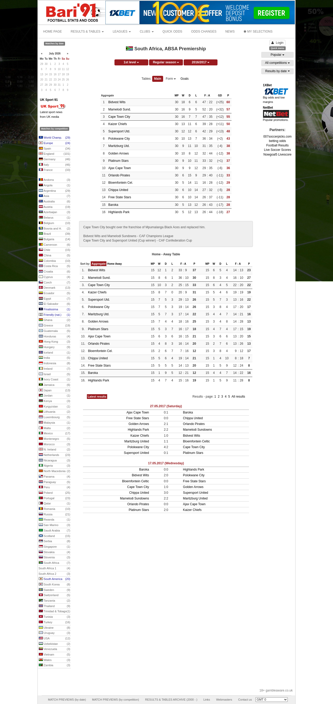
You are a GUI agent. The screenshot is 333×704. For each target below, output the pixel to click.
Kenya (54, 401)
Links (206, 699)
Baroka (113, 205)
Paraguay (54, 482)
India (54, 358)
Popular (277, 55)
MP (176, 95)
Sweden (54, 590)
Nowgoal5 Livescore (277, 154)
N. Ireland (54, 450)
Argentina (54, 191)
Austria (54, 207)
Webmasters (224, 699)
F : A (207, 95)
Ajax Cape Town (119, 168)
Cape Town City (119, 117)
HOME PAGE (52, 31)
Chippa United (118, 190)
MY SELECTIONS (258, 31)
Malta (54, 428)
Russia (54, 514)
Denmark (54, 288)
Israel (54, 374)
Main (157, 79)
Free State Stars (119, 197)
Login (277, 43)
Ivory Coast (54, 380)
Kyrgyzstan (54, 407)
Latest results (97, 396)
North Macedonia (54, 471)
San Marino (54, 525)
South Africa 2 (54, 574)
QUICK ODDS (172, 31)
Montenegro (54, 439)
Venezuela (54, 649)
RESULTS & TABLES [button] (87, 31)
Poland (54, 493)
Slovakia (54, 552)
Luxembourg (54, 417)
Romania (54, 509)
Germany (54, 159)
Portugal (54, 498)
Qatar (54, 504)
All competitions (277, 63)
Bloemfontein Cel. (120, 182)
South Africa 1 (54, 568)
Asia (54, 196)
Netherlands (54, 455)
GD (220, 95)
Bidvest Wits (116, 102)
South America (54, 579)
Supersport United (136, 453)
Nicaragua (54, 461)
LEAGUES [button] (122, 31)
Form (171, 79)
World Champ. (54, 138)
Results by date (277, 71)
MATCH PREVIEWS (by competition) (115, 699)
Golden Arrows (118, 153)
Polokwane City (119, 138)
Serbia (54, 541)
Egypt (54, 299)
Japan (54, 390)
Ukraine (54, 628)
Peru (54, 487)
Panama (54, 477)
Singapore (54, 547)
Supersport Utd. (119, 131)
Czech (54, 283)
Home (110, 263)
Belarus (54, 218)
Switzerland (54, 595)
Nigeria (54, 466)
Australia (54, 202)
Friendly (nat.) (54, 315)
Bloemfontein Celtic (196, 441)
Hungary (54, 347)
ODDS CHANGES (203, 31)
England (54, 154)
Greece (54, 326)
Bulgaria (54, 239)
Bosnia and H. (54, 229)
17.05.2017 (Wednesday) (166, 463)
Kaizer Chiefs (117, 124)
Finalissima (54, 309)
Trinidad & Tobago (54, 611)
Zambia (54, 665)
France (54, 170)
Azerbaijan (54, 212)
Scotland (54, 536)
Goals (185, 79)
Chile (54, 250)
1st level (131, 62)
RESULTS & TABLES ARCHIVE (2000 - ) (171, 699)
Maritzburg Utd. (119, 146)
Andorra (54, 180)
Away (118, 263)
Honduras (54, 337)
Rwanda (54, 520)
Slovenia (54, 557)
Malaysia (54, 423)
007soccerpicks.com (277, 136)
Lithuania (54, 412)
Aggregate (99, 263)
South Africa (54, 563)
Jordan (54, 396)
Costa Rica (54, 266)
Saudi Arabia (54, 531)
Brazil (54, 234)
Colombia (54, 261)
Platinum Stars (118, 161)
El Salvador (54, 304)
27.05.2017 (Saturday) (166, 406)
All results (238, 396)
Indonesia (54, 363)
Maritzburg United (136, 441)
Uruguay (54, 633)
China (54, 256)
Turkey (54, 622)
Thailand (54, 606)
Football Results (277, 145)
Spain (54, 149)
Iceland (54, 353)
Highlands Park (118, 212)
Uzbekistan (54, 644)
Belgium (54, 223)
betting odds (277, 141)
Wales (54, 660)
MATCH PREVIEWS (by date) (67, 699)
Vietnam (54, 655)
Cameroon (54, 245)
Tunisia (54, 617)
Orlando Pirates (119, 175)
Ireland (54, 369)
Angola (54, 185)
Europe (54, 143)
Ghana (54, 320)
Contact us (245, 699)
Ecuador (54, 293)
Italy (54, 165)
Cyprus (54, 277)
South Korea (54, 585)
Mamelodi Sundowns (197, 429)
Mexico (54, 433)
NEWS (230, 31)
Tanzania (54, 601)
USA (54, 639)
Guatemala (54, 331)
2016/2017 (200, 62)
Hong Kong (54, 342)
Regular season (166, 62)
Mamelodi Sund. (119, 109)
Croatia (54, 272)
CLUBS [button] (146, 31)
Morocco (54, 444)
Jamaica (54, 385)
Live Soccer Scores (277, 150)
